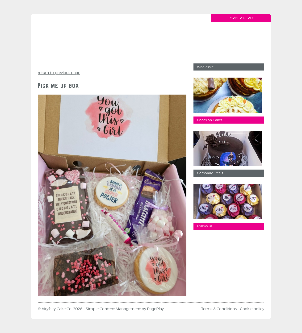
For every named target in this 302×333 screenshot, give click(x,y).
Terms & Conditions (219, 309)
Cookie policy (252, 309)
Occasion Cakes (209, 120)
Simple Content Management (113, 309)
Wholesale (205, 67)
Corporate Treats (210, 173)
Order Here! (241, 18)
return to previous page (59, 73)
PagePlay (155, 309)
